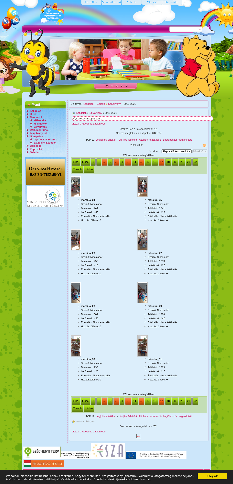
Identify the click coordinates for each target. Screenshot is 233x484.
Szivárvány (40, 126)
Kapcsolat (36, 149)
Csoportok (36, 117)
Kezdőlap (35, 110)
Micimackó (40, 123)
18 (168, 161)
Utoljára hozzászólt (150, 139)
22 (195, 161)
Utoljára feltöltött (128, 139)
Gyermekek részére (45, 139)
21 (188, 161)
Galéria (34, 152)
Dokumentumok (39, 129)
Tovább (77, 169)
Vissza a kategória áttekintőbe (89, 123)
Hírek (33, 114)
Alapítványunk (39, 133)
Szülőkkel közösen (45, 142)
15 (148, 161)
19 (175, 161)
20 (181, 161)
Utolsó (89, 169)
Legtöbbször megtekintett (177, 139)
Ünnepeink (36, 136)
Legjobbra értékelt (106, 139)
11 (134, 161)
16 (154, 161)
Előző (85, 161)
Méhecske (40, 120)
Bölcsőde (36, 145)
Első (75, 161)
